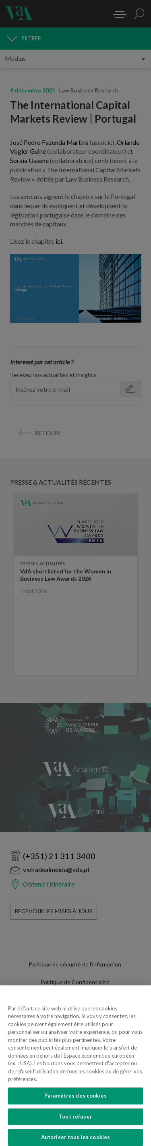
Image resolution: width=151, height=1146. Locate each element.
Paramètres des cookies (75, 1100)
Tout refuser (75, 1121)
